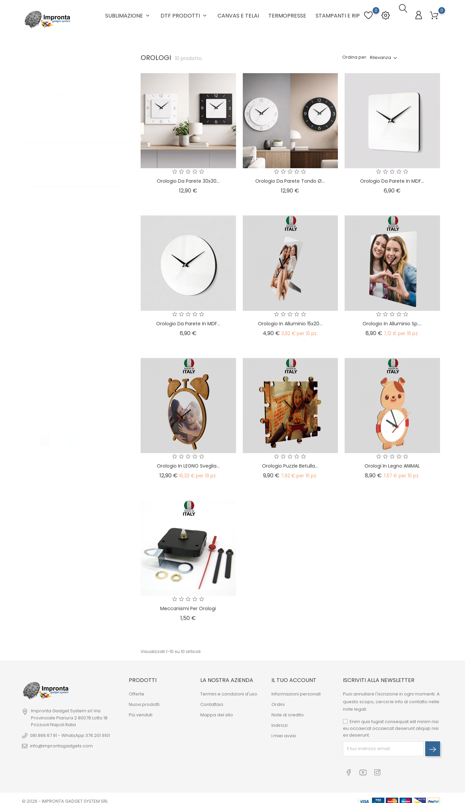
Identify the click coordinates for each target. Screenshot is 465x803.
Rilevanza (380, 53)
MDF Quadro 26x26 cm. (60, 367)
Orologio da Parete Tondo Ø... (290, 177)
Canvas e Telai (238, 14)
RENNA (42, 322)
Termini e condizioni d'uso (228, 690)
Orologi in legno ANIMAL (392, 461)
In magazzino (51, 72)
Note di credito (287, 711)
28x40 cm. (46, 344)
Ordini (278, 700)
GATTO (42, 278)
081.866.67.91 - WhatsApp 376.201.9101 (70, 731)
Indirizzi (279, 721)
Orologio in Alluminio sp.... (392, 319)
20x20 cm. (46, 211)
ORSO (41, 311)
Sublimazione (128, 14)
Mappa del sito (216, 711)
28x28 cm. (46, 222)
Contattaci (211, 700)
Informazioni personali (296, 690)
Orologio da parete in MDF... (392, 177)
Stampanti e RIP (338, 14)
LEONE (42, 289)
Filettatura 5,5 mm (54, 233)
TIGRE (41, 333)
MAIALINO (45, 300)
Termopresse (287, 14)
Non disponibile (52, 84)
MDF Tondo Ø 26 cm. (57, 389)
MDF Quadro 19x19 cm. (59, 356)
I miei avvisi (283, 731)
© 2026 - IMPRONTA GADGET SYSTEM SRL (65, 794)
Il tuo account (293, 676)
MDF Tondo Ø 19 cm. (56, 378)
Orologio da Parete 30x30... (188, 177)
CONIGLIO (45, 267)
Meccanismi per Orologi (188, 604)
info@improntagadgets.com (61, 742)
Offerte (136, 690)
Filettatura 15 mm (53, 244)
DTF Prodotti (184, 14)
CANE (41, 255)
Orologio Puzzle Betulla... (290, 461)
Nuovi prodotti (144, 700)
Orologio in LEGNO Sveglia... (188, 461)
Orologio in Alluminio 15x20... (290, 319)
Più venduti (140, 711)
